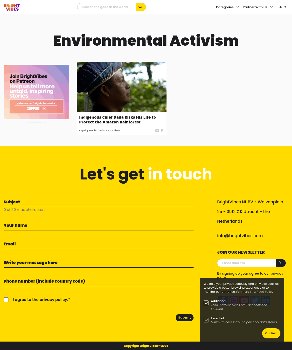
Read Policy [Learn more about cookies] (265, 292)
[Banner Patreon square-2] (36, 91)
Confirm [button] (271, 333)
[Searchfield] (106, 7)
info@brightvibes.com (240, 236)
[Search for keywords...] (141, 7)
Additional (218, 301)
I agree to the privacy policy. (40, 299)
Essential (217, 318)
